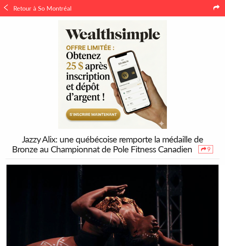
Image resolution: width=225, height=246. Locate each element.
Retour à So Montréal (37, 8)
